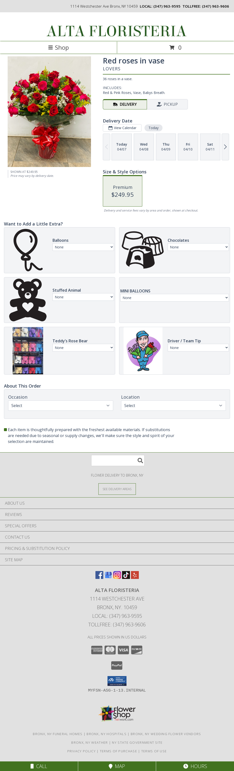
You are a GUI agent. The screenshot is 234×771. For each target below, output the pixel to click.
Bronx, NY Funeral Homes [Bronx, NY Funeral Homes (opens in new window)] (57, 734)
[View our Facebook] (99, 577)
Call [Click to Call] (39, 766)
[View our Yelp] (135, 577)
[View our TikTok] (126, 577)
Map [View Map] (117, 766)
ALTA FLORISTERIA (116, 31)
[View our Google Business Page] (108, 577)
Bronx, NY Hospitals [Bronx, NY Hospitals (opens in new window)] (106, 734)
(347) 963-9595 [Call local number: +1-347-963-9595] (166, 6)
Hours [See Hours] (195, 766)
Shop (58, 47)
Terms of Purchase (118, 751)
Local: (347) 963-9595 (117, 616)
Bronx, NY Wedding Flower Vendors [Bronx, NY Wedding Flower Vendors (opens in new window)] (166, 734)
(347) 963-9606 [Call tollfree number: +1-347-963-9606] (215, 6)
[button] (117, 681)
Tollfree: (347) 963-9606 (117, 624)
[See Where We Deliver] (117, 488)
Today (153, 127)
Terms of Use (154, 751)
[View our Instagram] (117, 577)
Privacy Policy (81, 751)
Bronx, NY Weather (89, 742)
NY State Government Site (137, 742)
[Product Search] (117, 460)
